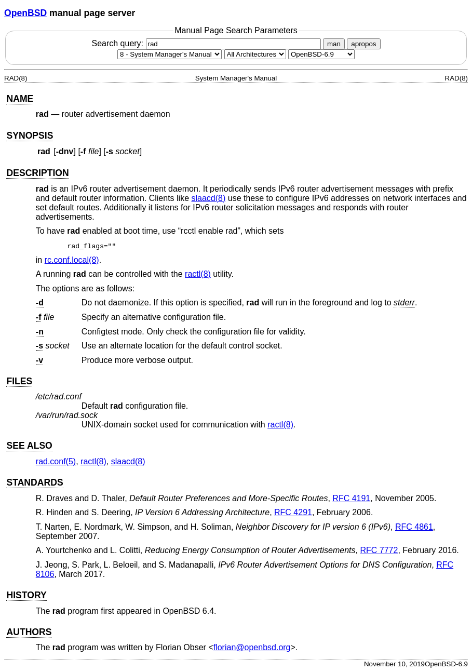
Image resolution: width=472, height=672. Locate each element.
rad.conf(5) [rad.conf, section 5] (56, 461)
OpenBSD (25, 13)
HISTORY (26, 595)
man (334, 44)
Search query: (207, 43)
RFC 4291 (293, 512)
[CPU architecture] (255, 54)
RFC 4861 (414, 526)
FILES (19, 381)
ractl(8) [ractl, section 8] (198, 274)
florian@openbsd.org (252, 647)
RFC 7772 (379, 550)
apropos (363, 44)
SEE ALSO (29, 445)
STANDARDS (34, 482)
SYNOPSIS (29, 135)
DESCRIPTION (37, 173)
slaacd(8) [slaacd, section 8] (209, 198)
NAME (19, 98)
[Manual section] (169, 54)
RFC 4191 (351, 498)
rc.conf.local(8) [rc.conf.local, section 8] (72, 260)
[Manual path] (321, 54)
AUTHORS (28, 632)
